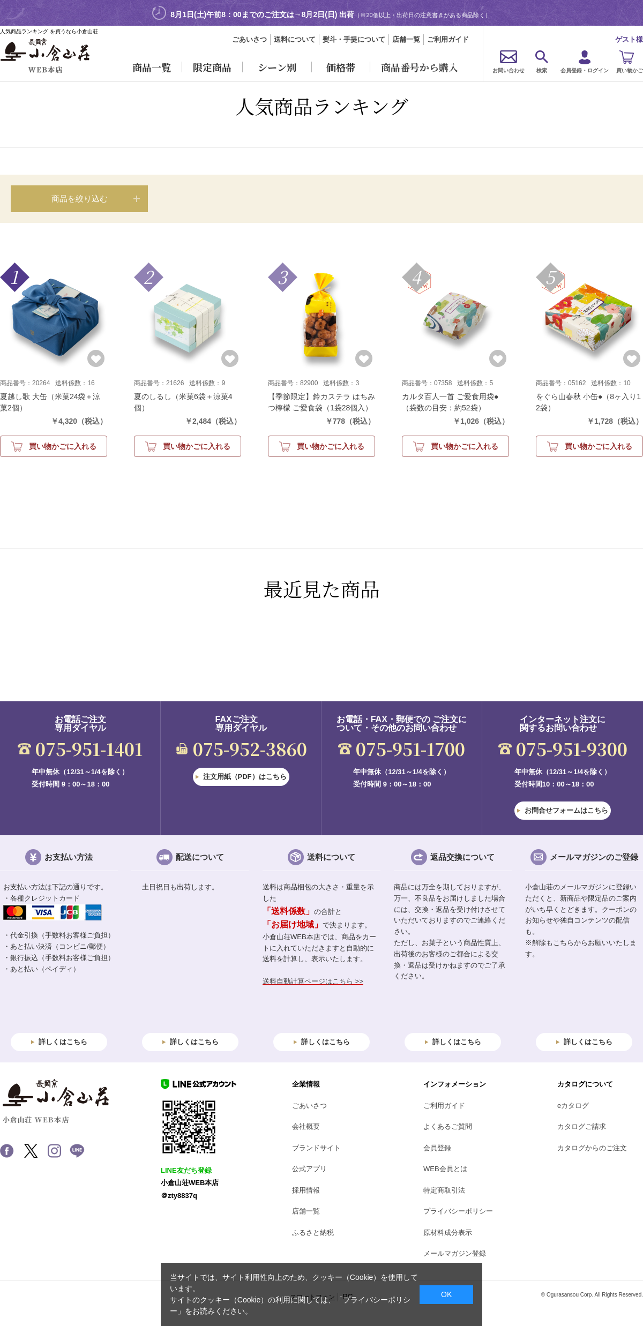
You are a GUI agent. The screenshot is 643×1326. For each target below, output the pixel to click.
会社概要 (306, 1126)
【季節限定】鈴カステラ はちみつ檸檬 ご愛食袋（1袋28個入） (321, 402)
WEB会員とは (445, 1169)
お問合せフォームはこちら (566, 810)
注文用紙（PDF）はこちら (245, 777)
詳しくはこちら (63, 1042)
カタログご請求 (581, 1126)
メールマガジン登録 (454, 1253)
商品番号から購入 (419, 67)
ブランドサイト (316, 1148)
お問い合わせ (508, 70)
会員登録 (437, 1148)
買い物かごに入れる (62, 446)
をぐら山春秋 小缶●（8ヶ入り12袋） (588, 402)
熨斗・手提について (354, 39)
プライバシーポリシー (458, 1211)
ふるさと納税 (313, 1232)
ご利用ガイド (448, 39)
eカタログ (573, 1106)
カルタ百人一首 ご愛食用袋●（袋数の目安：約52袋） (450, 402)
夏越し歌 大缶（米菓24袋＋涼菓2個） (50, 402)
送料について (295, 39)
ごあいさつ (249, 39)
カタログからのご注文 (592, 1148)
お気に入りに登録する (95, 358)
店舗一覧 (406, 39)
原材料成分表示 (447, 1232)
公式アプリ (309, 1169)
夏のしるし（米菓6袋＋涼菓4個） (183, 402)
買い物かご (629, 70)
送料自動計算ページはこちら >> (313, 981)
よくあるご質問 (447, 1126)
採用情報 (306, 1190)
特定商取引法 (444, 1190)
